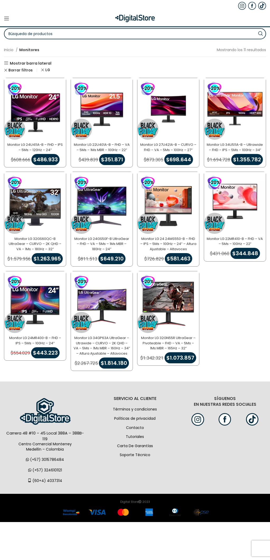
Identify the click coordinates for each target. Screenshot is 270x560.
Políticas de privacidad (135, 456)
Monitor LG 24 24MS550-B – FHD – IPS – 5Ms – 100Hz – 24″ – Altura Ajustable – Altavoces (168, 259)
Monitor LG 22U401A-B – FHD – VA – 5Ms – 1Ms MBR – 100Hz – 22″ (101, 147)
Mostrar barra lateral (30, 63)
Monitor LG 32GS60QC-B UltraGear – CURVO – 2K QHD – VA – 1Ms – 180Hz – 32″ (33, 256)
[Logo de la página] (135, 18)
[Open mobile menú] (6, 18)
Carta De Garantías (135, 483)
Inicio (9, 49)
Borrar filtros (20, 70)
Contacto (135, 465)
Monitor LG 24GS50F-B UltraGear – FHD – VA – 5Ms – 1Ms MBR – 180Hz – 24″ (101, 256)
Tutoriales (135, 474)
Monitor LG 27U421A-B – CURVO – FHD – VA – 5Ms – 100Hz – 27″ (168, 147)
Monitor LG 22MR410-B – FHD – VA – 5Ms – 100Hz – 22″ (236, 254)
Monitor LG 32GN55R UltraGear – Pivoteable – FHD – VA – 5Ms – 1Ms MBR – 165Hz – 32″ (168, 368)
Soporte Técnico (135, 492)
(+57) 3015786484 (45, 497)
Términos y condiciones (135, 447)
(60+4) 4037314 (45, 518)
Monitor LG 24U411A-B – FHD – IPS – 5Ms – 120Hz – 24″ (34, 144)
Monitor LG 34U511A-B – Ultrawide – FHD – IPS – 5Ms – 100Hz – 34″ (236, 147)
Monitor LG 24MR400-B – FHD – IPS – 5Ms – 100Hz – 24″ (34, 363)
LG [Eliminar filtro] (47, 70)
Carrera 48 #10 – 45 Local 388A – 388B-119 (45, 474)
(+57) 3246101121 (45, 508)
